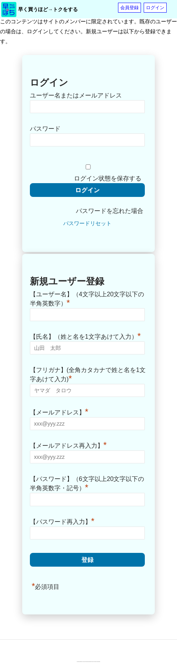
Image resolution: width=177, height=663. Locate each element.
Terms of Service (97, 661)
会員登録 (129, 7)
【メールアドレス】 (59, 411)
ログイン (155, 7)
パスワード (45, 128)
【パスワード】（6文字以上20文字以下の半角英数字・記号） (87, 483)
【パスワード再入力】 (62, 521)
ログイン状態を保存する (107, 178)
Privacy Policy (91, 661)
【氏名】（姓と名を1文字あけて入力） (85, 336)
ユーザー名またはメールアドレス (76, 95)
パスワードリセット (87, 223)
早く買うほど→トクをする (48, 9)
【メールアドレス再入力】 (68, 444)
